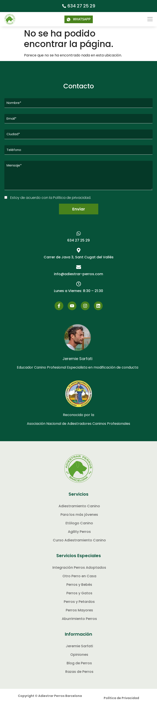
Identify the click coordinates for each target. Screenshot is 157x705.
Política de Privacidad (121, 698)
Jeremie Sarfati (77, 358)
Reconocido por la (78, 414)
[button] (147, 19)
